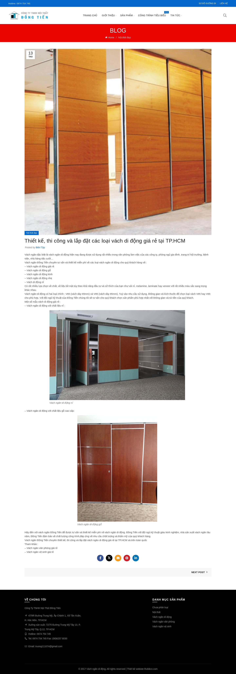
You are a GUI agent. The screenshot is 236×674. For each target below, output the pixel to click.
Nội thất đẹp (124, 37)
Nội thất (156, 612)
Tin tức (175, 15)
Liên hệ (224, 3)
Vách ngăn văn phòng (163, 621)
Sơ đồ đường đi (207, 3)
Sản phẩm (126, 15)
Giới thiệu (108, 15)
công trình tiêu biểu (153, 14)
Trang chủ (90, 15)
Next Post (198, 572)
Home (111, 37)
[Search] (225, 15)
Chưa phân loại (160, 607)
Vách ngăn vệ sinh (161, 626)
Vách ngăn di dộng (162, 617)
